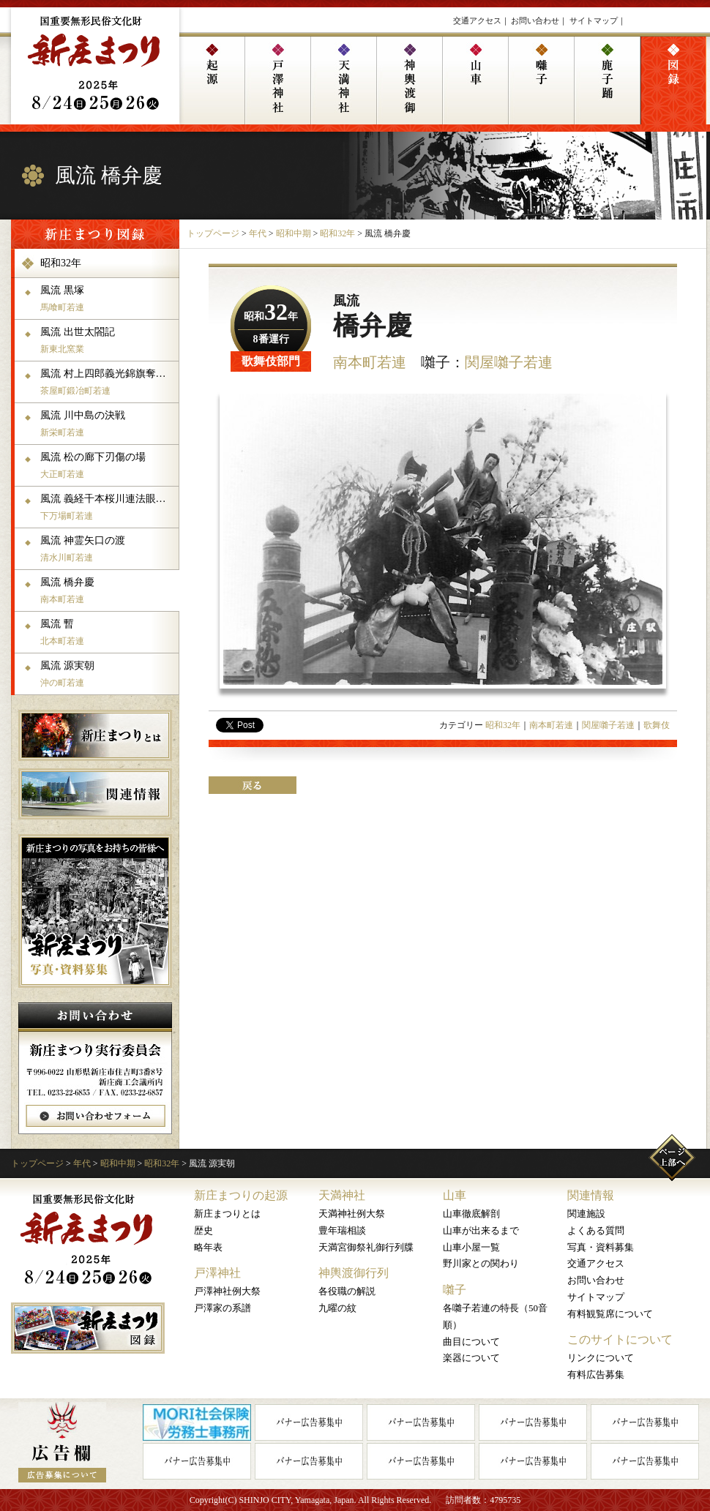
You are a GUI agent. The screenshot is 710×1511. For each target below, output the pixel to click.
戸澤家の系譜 (222, 1307)
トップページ (213, 233)
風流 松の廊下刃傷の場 (108, 465)
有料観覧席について (610, 1313)
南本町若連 (369, 362)
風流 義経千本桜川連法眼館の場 (108, 507)
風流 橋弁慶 (108, 590)
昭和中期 (293, 233)
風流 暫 (108, 632)
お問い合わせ (535, 20)
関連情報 (590, 1195)
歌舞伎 (656, 725)
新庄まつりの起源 (241, 1195)
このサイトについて (620, 1339)
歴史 (203, 1230)
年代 (257, 233)
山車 (454, 1195)
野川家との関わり (481, 1263)
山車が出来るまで (481, 1230)
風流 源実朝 (108, 674)
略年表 (208, 1247)
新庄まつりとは (227, 1213)
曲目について (471, 1341)
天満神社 (341, 1195)
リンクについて (600, 1357)
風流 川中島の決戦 (108, 423)
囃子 (454, 1289)
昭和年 (271, 316)
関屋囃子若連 (509, 362)
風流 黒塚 (108, 298)
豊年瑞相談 (342, 1230)
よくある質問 (595, 1230)
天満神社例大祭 (351, 1213)
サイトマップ (593, 20)
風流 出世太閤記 (108, 340)
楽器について (471, 1357)
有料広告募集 (595, 1374)
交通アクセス (477, 20)
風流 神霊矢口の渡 (108, 549)
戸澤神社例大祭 (227, 1291)
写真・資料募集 (600, 1247)
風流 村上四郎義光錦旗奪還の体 (108, 382)
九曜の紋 (337, 1307)
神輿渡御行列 (353, 1273)
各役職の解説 (346, 1291)
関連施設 (586, 1213)
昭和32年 (337, 233)
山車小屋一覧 (471, 1247)
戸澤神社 (217, 1273)
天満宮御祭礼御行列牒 (366, 1247)
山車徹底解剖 (471, 1213)
